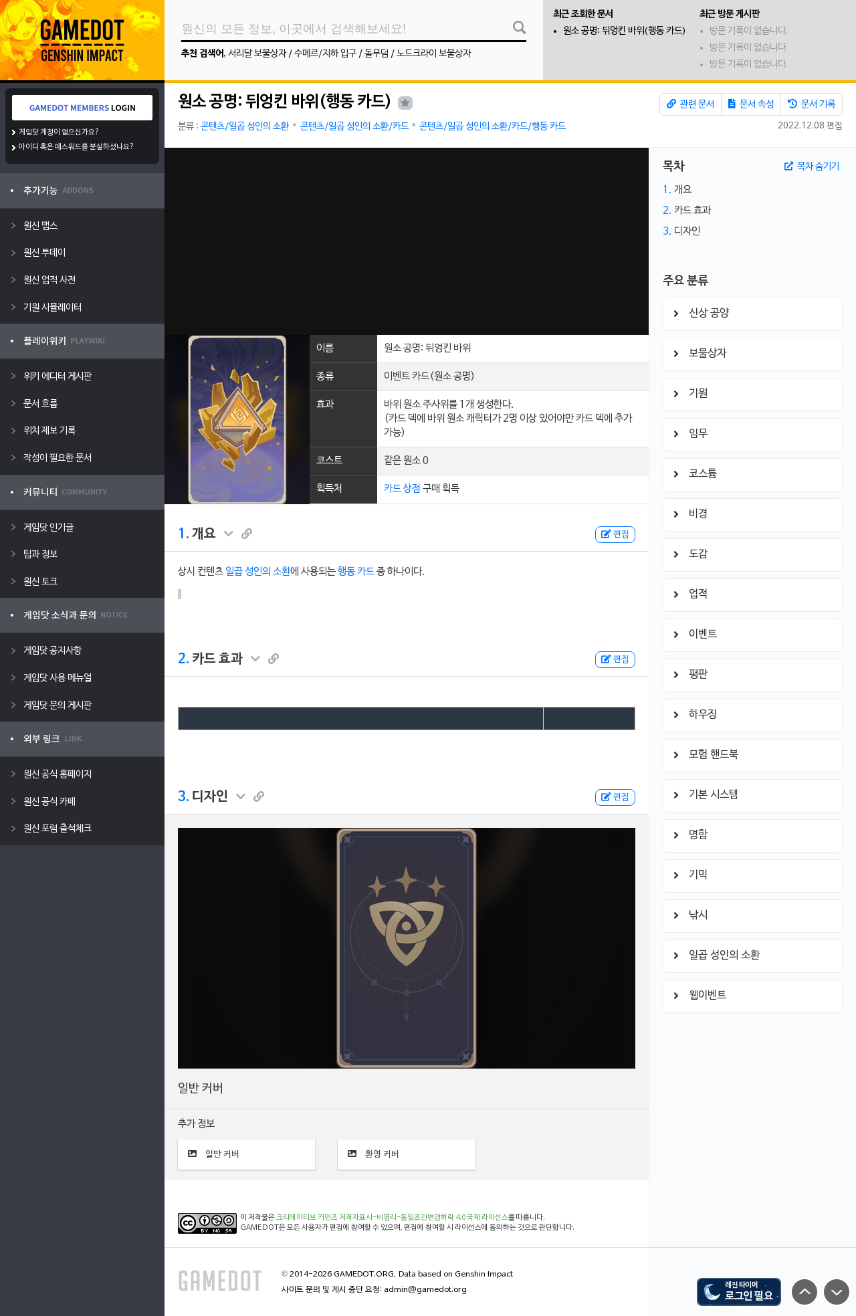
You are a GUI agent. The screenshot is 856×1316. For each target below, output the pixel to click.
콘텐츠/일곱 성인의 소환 (245, 127)
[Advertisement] (406, 241)
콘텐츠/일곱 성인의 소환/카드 (354, 127)
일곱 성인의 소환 (257, 571)
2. (183, 659)
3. (183, 797)
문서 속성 (751, 104)
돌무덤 (376, 54)
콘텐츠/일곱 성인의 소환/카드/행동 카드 (492, 127)
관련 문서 (690, 104)
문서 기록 (811, 104)
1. (183, 534)
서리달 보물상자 (257, 54)
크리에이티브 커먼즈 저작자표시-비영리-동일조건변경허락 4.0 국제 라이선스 (392, 1218)
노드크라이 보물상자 (434, 54)
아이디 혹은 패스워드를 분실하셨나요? (76, 147)
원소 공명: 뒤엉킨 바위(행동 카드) (624, 31)
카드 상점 (402, 488)
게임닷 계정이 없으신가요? (59, 132)
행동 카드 (356, 571)
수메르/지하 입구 (325, 54)
